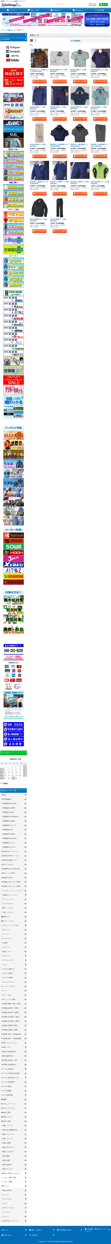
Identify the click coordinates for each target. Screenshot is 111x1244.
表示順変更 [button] (75, 41)
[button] (100, 10)
